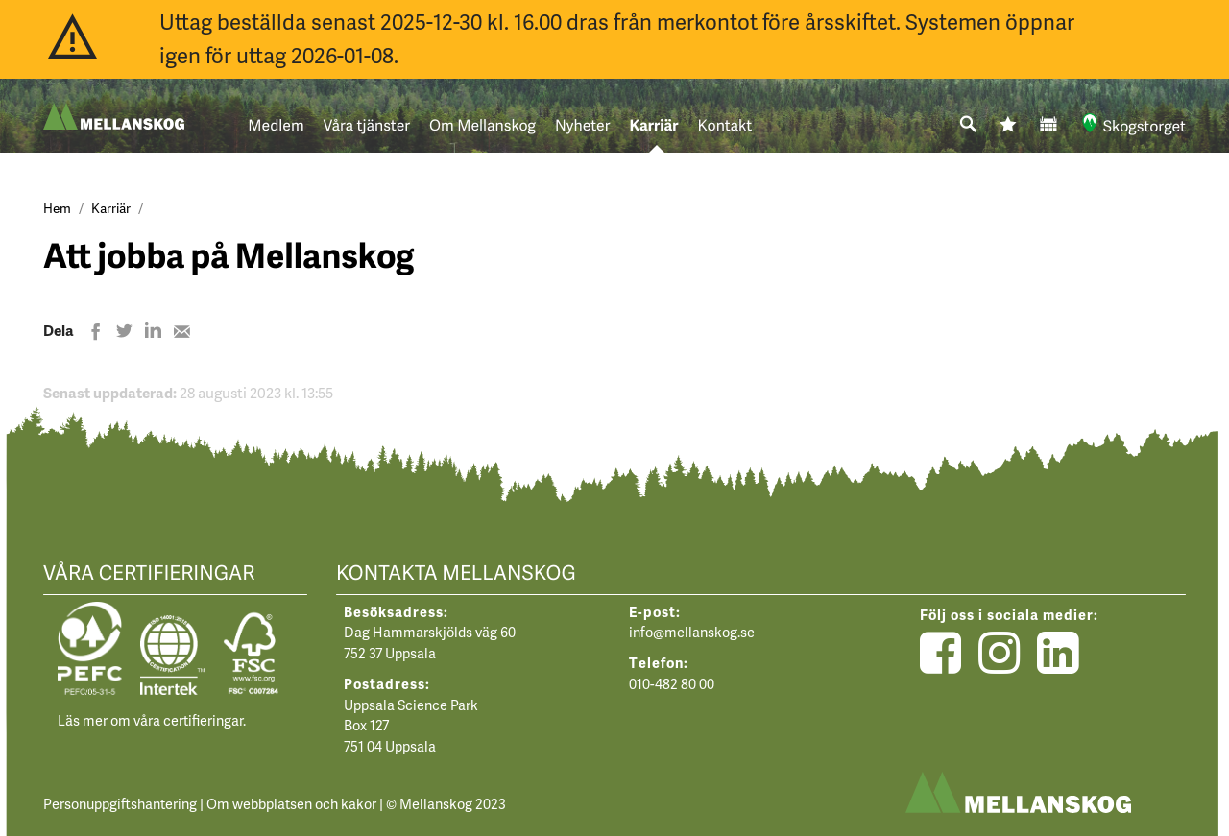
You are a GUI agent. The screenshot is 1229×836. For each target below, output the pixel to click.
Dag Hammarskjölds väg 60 (430, 631)
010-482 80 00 (671, 683)
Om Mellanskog (482, 124)
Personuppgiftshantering (120, 803)
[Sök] (968, 124)
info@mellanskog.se (692, 631)
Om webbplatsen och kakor (291, 803)
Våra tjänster (367, 124)
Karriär (653, 124)
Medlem (275, 124)
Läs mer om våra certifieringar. (152, 719)
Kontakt (725, 124)
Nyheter (582, 124)
